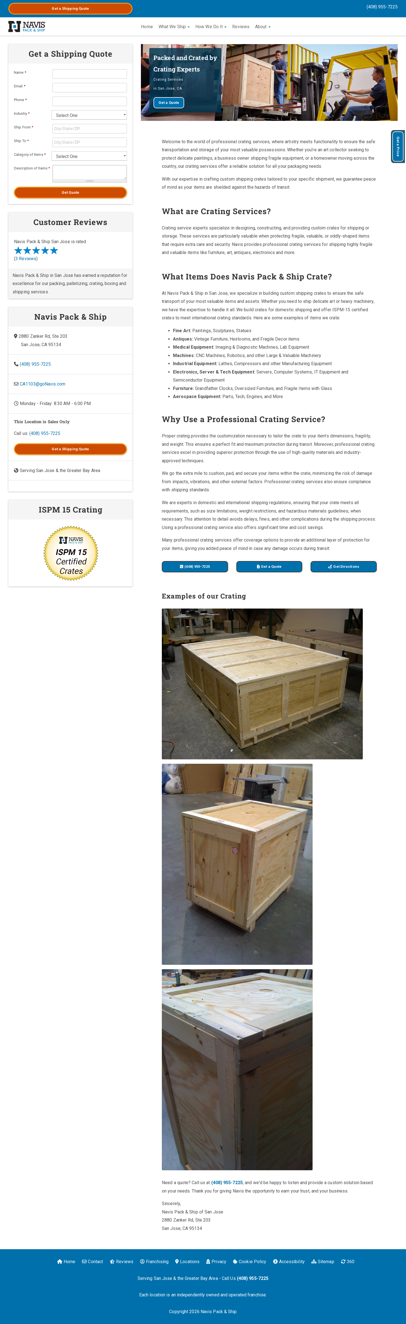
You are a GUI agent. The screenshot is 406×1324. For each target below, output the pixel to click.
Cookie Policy (249, 1261)
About (263, 26)
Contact (92, 1261)
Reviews (240, 26)
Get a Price (398, 147)
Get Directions (343, 566)
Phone (20, 100)
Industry (22, 113)
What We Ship (174, 26)
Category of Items (30, 154)
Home (147, 26)
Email (19, 86)
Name (20, 72)
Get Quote (70, 192)
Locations (187, 1261)
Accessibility (289, 1261)
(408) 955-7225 (382, 6)
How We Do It (211, 26)
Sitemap (322, 1261)
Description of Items (32, 168)
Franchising (154, 1261)
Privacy (216, 1261)
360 (347, 1261)
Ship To (21, 141)
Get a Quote (70, 8)
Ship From (23, 127)
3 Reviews (25, 258)
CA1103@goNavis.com (42, 384)
